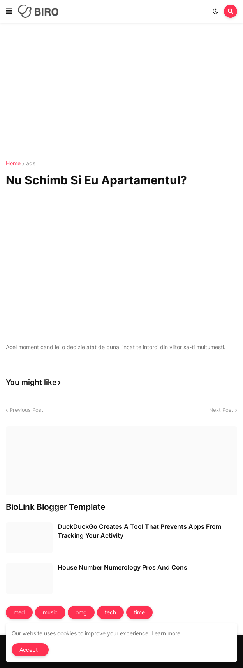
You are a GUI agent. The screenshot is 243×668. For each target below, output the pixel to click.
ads (30, 163)
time (139, 612)
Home (13, 163)
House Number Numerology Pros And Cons (122, 567)
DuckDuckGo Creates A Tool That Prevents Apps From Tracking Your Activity (139, 531)
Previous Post (26, 410)
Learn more (165, 633)
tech (110, 612)
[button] (9, 11)
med (19, 612)
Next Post (221, 410)
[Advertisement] (121, 92)
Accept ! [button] (30, 649)
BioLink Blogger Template (55, 507)
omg (81, 612)
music (50, 612)
